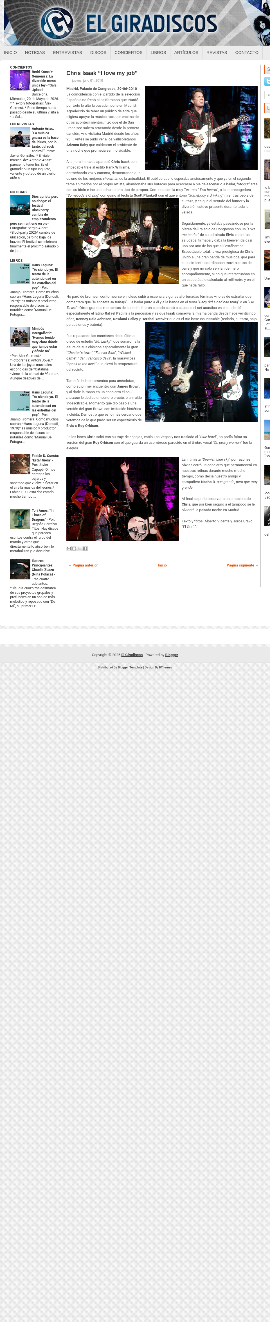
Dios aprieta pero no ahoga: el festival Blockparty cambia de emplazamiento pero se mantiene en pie (34, 210)
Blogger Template (130, 667)
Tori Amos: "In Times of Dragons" (43, 515)
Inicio (10, 52)
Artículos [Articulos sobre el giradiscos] (186, 52)
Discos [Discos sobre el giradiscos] (98, 52)
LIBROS (16, 260)
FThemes (165, 667)
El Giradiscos (132, 655)
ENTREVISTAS (22, 124)
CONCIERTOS (21, 67)
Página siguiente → (243, 565)
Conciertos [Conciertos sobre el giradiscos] (128, 52)
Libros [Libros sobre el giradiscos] (158, 52)
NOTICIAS (18, 192)
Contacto (246, 52)
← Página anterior (83, 565)
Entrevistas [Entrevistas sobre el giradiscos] (67, 52)
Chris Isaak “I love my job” (102, 73)
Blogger (171, 655)
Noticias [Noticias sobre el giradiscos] (35, 52)
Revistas (216, 52)
